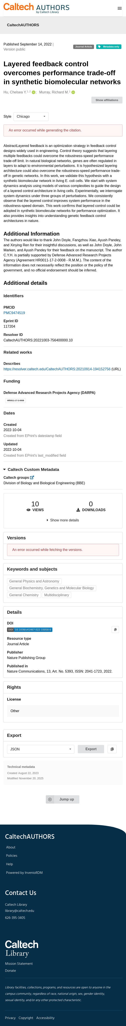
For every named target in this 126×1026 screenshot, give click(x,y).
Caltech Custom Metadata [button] (31, 469)
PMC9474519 (14, 313)
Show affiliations (107, 100)
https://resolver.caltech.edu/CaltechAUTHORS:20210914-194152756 (58, 369)
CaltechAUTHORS (23, 25)
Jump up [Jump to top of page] (60, 799)
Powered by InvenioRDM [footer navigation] (24, 873)
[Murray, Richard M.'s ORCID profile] (72, 92)
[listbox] (31, 116)
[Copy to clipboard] (115, 629)
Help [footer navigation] (9, 864)
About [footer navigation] (10, 847)
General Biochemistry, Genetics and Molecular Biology (51, 588)
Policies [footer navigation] (11, 856)
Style (7, 116)
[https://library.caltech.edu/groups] (33, 477)
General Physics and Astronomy (34, 581)
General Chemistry (24, 595)
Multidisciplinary (56, 595)
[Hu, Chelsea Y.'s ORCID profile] (33, 92)
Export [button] (91, 749)
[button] (63, 711)
